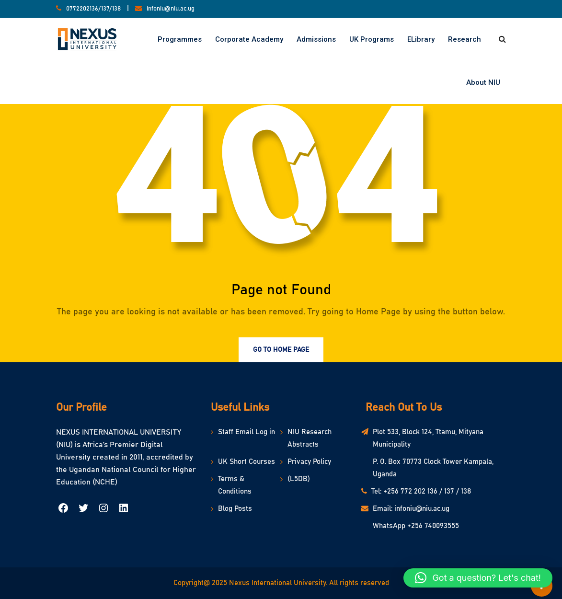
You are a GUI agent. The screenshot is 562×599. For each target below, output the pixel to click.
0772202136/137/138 (93, 9)
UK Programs (371, 39)
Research (464, 39)
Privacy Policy (309, 461)
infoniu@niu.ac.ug (171, 9)
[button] (477, 577)
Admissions (316, 39)
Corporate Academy (249, 39)
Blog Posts (235, 508)
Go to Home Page (281, 349)
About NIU (483, 82)
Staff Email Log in (246, 432)
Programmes (180, 39)
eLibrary (421, 39)
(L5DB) (298, 479)
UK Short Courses (246, 461)
